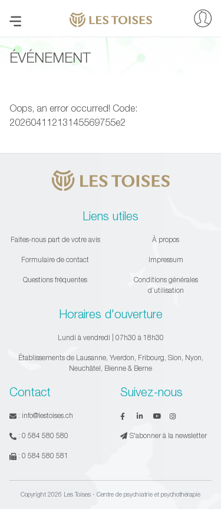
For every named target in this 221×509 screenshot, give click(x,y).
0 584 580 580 (45, 435)
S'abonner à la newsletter (163, 435)
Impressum (166, 259)
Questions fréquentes (55, 279)
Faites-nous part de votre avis (55, 239)
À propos (165, 239)
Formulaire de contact (55, 259)
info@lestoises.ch (47, 415)
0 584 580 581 (45, 455)
